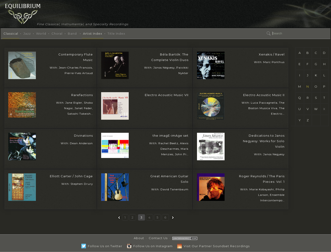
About (139, 238)
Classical (10, 33)
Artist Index (92, 33)
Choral (57, 33)
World (41, 33)
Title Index (116, 33)
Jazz (27, 33)
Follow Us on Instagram (150, 246)
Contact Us (158, 238)
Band (72, 33)
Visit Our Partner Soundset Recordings (213, 246)
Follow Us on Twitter (101, 246)
